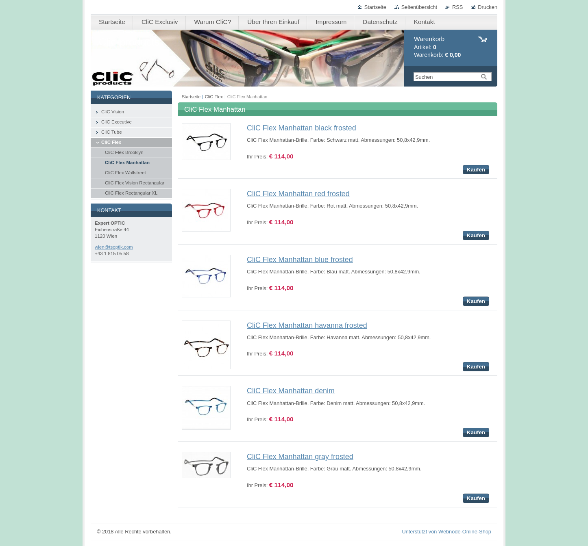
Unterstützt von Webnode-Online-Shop (446, 532)
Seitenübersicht (419, 7)
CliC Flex (214, 96)
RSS (457, 7)
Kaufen (476, 170)
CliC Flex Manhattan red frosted (298, 194)
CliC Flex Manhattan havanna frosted (307, 325)
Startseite (375, 7)
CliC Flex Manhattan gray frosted (300, 457)
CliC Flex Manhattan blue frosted (300, 260)
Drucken (487, 7)
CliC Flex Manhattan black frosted (301, 128)
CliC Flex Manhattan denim (291, 391)
